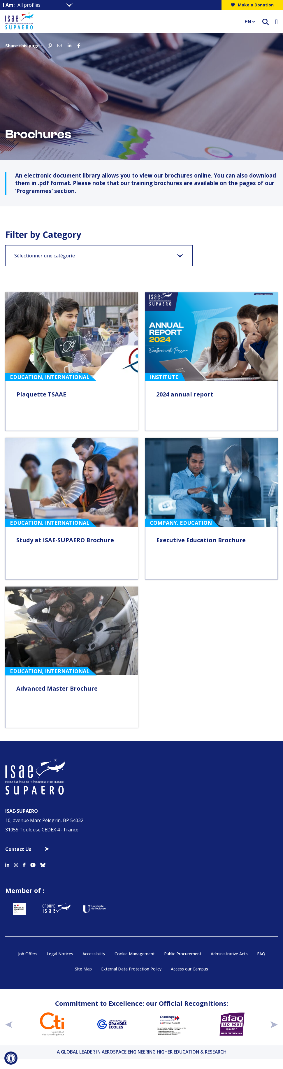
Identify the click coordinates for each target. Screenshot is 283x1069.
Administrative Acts (229, 953)
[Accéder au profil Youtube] (33, 864)
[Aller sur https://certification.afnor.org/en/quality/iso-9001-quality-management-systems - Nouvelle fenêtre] (232, 1024)
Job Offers (27, 953)
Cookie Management (135, 953)
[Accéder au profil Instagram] (16, 864)
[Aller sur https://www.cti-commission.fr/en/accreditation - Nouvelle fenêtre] (52, 1024)
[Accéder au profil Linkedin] (7, 864)
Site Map (83, 969)
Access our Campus (189, 969)
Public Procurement (182, 953)
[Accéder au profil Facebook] (24, 864)
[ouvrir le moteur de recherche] (265, 21)
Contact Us (18, 849)
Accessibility (93, 953)
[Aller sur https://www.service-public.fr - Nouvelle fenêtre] (19, 909)
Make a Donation (252, 5)
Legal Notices (60, 953)
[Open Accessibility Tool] (10, 1058)
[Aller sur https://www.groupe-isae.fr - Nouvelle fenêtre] (57, 909)
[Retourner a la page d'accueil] (121, 21)
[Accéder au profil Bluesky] (42, 864)
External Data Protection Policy (131, 969)
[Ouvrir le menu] (276, 22)
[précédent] (9, 1024)
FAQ (261, 953)
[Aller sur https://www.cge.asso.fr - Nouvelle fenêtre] (112, 1024)
